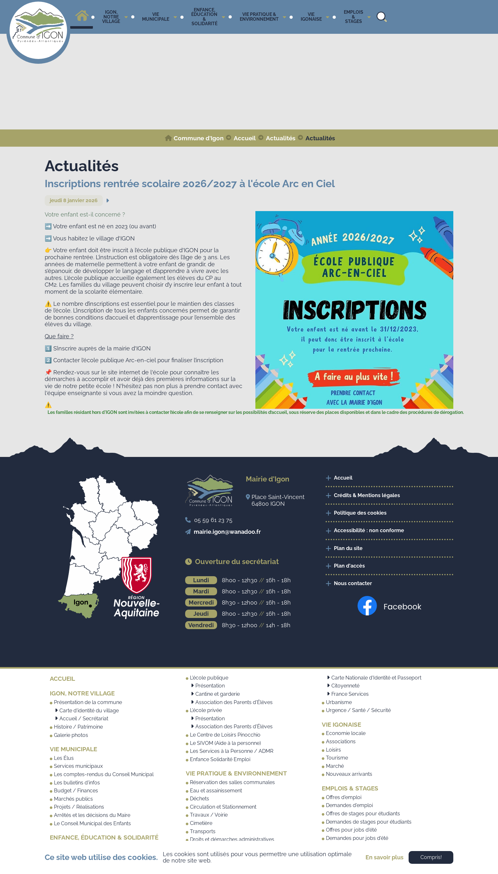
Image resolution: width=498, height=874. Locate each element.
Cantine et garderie (217, 694)
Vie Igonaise (341, 724)
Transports (202, 831)
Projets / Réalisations (79, 807)
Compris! (431, 857)
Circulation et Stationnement (223, 807)
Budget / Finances (76, 791)
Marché (335, 766)
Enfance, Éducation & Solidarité (104, 837)
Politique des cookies (360, 513)
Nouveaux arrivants (349, 774)
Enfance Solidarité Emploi (220, 759)
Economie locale (346, 733)
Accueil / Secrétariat (83, 719)
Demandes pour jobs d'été (357, 838)
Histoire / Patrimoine (78, 727)
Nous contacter (353, 583)
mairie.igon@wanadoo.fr (227, 531)
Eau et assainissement (216, 791)
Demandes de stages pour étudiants (368, 822)
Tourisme (337, 758)
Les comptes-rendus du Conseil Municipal (104, 774)
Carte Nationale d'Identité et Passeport (376, 678)
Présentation (210, 686)
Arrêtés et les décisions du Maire (92, 815)
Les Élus (64, 758)
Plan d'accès (349, 566)
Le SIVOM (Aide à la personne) (225, 743)
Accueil (343, 478)
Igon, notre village (82, 693)
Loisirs (333, 750)
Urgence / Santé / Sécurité (358, 710)
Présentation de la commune (88, 702)
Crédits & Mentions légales (367, 495)
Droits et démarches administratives (232, 839)
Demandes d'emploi (349, 805)
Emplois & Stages (350, 788)
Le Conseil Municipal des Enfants (92, 823)
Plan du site (348, 548)
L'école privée (206, 710)
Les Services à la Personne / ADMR (231, 751)
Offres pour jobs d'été (351, 830)
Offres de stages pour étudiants (363, 814)
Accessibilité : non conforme (369, 530)
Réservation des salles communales (232, 782)
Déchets (199, 799)
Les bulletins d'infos (77, 783)
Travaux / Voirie (209, 815)
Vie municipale (73, 749)
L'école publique (209, 678)
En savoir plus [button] (385, 857)
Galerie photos (71, 735)
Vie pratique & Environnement (236, 773)
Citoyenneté (345, 686)
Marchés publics (73, 799)
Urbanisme (339, 702)
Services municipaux (78, 766)
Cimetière (201, 823)
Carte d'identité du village (89, 711)
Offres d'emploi (343, 797)
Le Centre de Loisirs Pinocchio (225, 735)
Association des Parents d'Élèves (234, 702)
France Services (350, 694)
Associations (341, 741)
